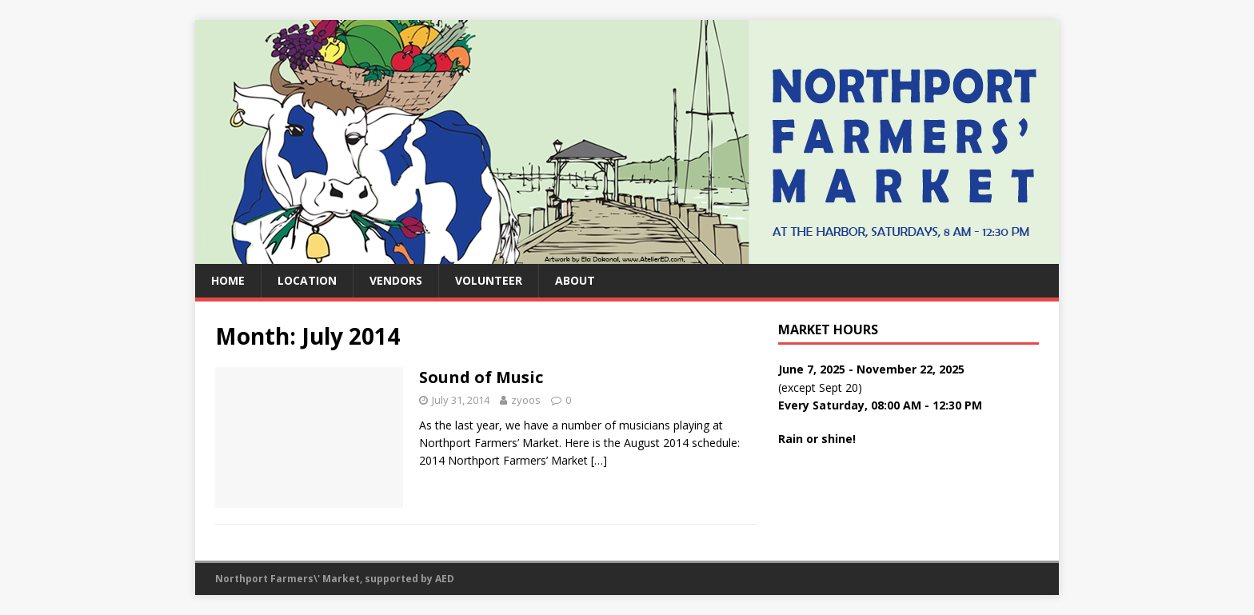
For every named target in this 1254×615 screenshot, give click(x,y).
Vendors (395, 280)
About (575, 280)
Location (307, 280)
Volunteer (488, 280)
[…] (599, 460)
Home (228, 280)
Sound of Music (481, 377)
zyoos (526, 400)
